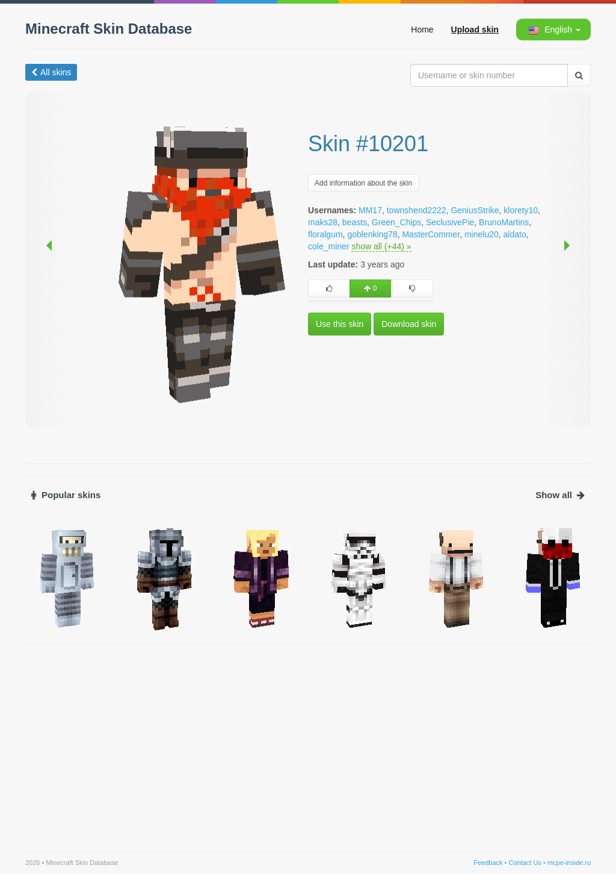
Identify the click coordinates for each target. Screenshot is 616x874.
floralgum (325, 234)
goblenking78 (372, 234)
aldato (515, 234)
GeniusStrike (475, 210)
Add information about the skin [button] (363, 183)
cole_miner (328, 246)
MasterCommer (431, 234)
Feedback (487, 862)
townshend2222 (416, 210)
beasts (354, 222)
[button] (553, 29)
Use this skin (339, 324)
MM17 (370, 210)
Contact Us (524, 862)
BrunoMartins (504, 222)
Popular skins (65, 495)
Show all (560, 495)
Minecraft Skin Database (108, 28)
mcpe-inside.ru (569, 862)
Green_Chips (397, 222)
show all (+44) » (381, 246)
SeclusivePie (450, 222)
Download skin (408, 324)
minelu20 (481, 234)
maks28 (322, 222)
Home (422, 29)
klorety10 (521, 210)
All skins (51, 72)
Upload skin (475, 29)
